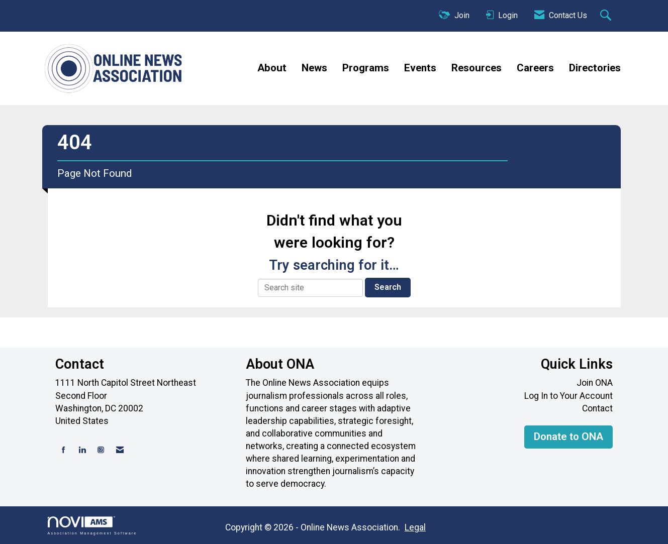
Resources (476, 68)
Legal (415, 527)
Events (420, 68)
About (272, 68)
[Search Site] (607, 16)
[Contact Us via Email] (120, 450)
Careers (535, 68)
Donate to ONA (568, 436)
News (314, 68)
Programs (365, 68)
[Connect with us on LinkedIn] (82, 450)
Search (387, 287)
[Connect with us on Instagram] (100, 450)
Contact (597, 408)
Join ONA (595, 383)
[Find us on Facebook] (63, 450)
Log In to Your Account (568, 396)
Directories (595, 68)
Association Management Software (92, 525)
